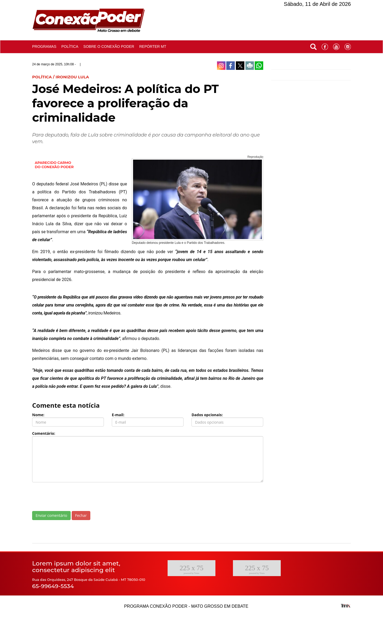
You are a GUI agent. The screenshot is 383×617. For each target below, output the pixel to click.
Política (69, 46)
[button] (313, 45)
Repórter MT (152, 46)
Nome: (38, 414)
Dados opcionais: (207, 414)
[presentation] (72, 496)
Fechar (81, 515)
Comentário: (43, 433)
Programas (44, 46)
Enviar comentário (51, 515)
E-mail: (118, 414)
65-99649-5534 (53, 586)
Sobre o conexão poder (108, 46)
